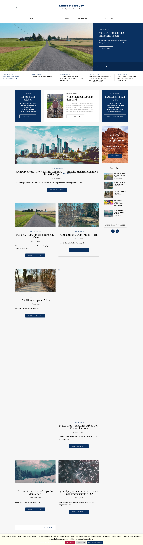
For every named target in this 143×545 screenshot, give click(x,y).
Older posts (48, 400)
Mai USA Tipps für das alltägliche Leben (35, 236)
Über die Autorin (20, 519)
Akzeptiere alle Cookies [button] (94, 542)
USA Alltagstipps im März (35, 300)
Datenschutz (19, 527)
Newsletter (120, 7)
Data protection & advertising (25, 530)
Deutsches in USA (85, 19)
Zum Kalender (28, 116)
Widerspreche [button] (70, 542)
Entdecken (64, 19)
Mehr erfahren (75, 116)
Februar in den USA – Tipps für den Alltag (35, 365)
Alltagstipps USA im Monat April (79, 234)
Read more (106, 48)
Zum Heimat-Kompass (115, 116)
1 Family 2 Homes (109, 19)
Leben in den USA (104, 29)
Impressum (18, 525)
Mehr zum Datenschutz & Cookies (52, 542)
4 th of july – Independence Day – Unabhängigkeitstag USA (78, 365)
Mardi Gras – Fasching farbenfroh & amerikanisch (78, 299)
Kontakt (17, 522)
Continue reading (57, 189)
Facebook (42, 523)
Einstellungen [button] (81, 542)
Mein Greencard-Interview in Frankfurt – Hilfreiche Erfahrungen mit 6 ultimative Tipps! (57, 173)
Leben (48, 19)
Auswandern (31, 19)
